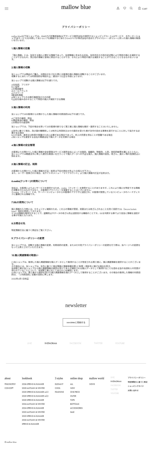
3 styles (59, 378)
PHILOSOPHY (10, 384)
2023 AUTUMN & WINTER (33, 412)
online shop (76, 378)
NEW (72, 388)
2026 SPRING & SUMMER (33, 384)
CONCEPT (9, 388)
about (8, 378)
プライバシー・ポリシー (106, 38)
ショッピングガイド (136, 386)
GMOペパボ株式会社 (51, 36)
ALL (71, 384)
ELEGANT (59, 384)
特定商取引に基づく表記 (137, 382)
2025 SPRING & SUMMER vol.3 (35, 392)
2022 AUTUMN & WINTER (33, 420)
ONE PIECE (75, 392)
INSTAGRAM (51, 343)
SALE (72, 412)
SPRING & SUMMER (30, 424)
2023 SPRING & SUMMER (33, 416)
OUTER (73, 396)
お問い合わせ (133, 390)
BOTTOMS (74, 404)
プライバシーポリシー (137, 377)
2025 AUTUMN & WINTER (33, 388)
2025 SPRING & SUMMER (33, 400)
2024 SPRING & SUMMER (33, 408)
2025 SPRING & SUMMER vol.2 (35, 396)
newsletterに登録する (76, 322)
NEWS (92, 384)
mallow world (96, 378)
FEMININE (59, 392)
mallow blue (76, 7)
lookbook (27, 378)
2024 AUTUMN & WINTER (33, 404)
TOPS (72, 400)
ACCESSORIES (76, 408)
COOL (57, 388)
